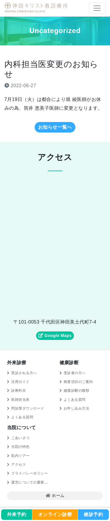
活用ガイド (20, 382)
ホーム (55, 495)
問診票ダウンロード (27, 408)
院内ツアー (20, 456)
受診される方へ (24, 373)
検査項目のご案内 (78, 382)
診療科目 (18, 390)
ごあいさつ (20, 438)
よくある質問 (22, 417)
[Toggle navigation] (97, 8)
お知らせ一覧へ (55, 127)
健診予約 (93, 514)
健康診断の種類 (76, 390)
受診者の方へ (75, 373)
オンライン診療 (55, 514)
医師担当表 (20, 400)
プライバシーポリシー (29, 473)
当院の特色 (20, 447)
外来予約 (16, 514)
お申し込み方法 (76, 408)
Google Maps (55, 335)
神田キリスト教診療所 (37, 7)
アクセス (18, 464)
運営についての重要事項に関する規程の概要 (47, 482)
